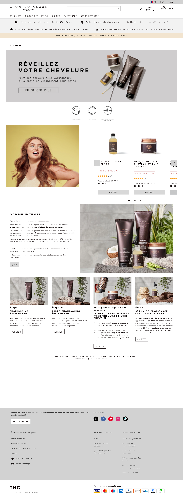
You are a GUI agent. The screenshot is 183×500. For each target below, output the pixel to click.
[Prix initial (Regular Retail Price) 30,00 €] (149, 183)
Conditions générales (131, 439)
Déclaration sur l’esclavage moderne (131, 466)
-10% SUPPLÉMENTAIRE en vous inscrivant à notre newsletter (134, 29)
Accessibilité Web (130, 472)
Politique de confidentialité (129, 444)
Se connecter (20, 421)
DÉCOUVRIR (15, 16)
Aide (170, 2)
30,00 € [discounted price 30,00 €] (102, 183)
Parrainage (70, 16)
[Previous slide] (97, 163)
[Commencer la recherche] (118, 8)
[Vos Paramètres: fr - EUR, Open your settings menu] (157, 2)
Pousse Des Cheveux (36, 16)
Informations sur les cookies (131, 459)
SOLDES (56, 16)
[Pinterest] (110, 421)
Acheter (117, 193)
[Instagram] (118, 421)
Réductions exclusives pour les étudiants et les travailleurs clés (124, 22)
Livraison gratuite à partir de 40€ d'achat (44, 22)
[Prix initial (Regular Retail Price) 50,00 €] (113, 181)
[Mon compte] (148, 8)
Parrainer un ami (19, 443)
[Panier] (167, 8)
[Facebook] (103, 421)
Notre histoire (90, 16)
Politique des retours (104, 452)
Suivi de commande (21, 458)
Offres (14, 453)
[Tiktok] (125, 421)
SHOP (14, 265)
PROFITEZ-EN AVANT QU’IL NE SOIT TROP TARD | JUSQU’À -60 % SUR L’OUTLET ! (91, 36)
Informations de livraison (101, 444)
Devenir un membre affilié (23, 448)
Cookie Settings (20, 463)
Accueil (16, 46)
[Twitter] (96, 421)
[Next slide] (174, 163)
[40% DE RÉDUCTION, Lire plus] (108, 171)
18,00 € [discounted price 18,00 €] (138, 186)
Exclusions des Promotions (128, 452)
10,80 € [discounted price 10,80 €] (174, 186)
